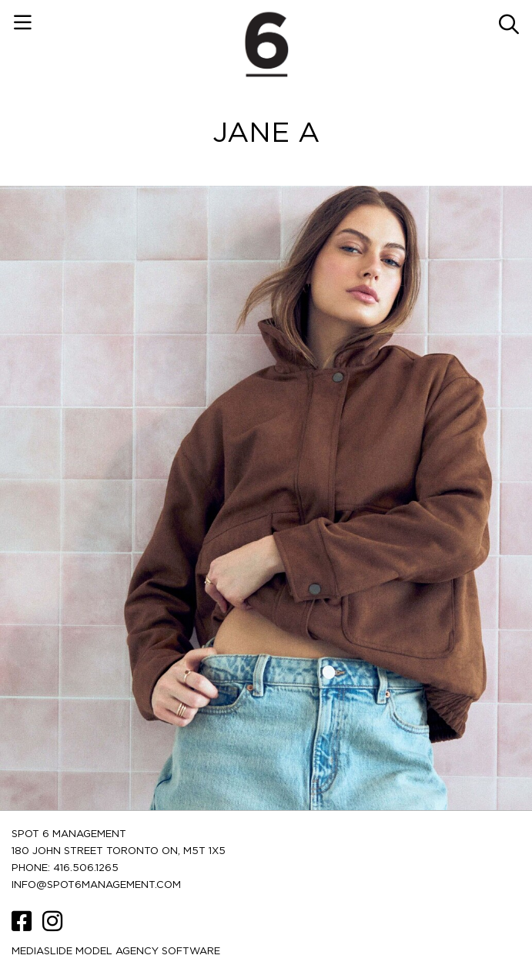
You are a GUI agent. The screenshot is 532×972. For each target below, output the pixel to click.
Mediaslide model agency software (116, 952)
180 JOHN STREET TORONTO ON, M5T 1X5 (119, 851)
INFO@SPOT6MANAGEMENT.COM (96, 885)
